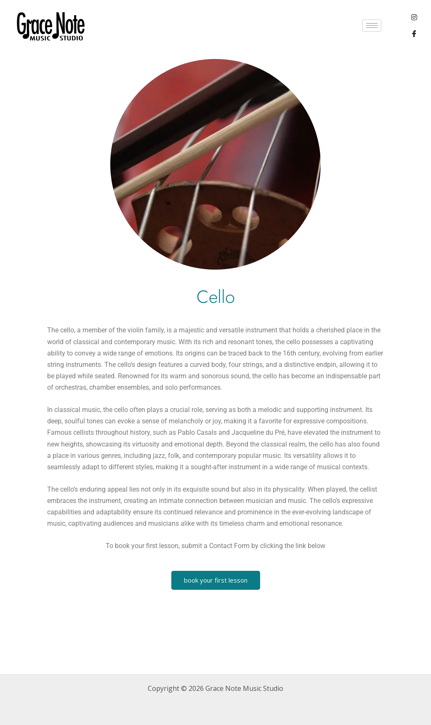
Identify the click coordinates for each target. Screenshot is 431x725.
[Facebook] (414, 33)
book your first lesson (215, 580)
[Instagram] (414, 17)
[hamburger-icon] (371, 25)
